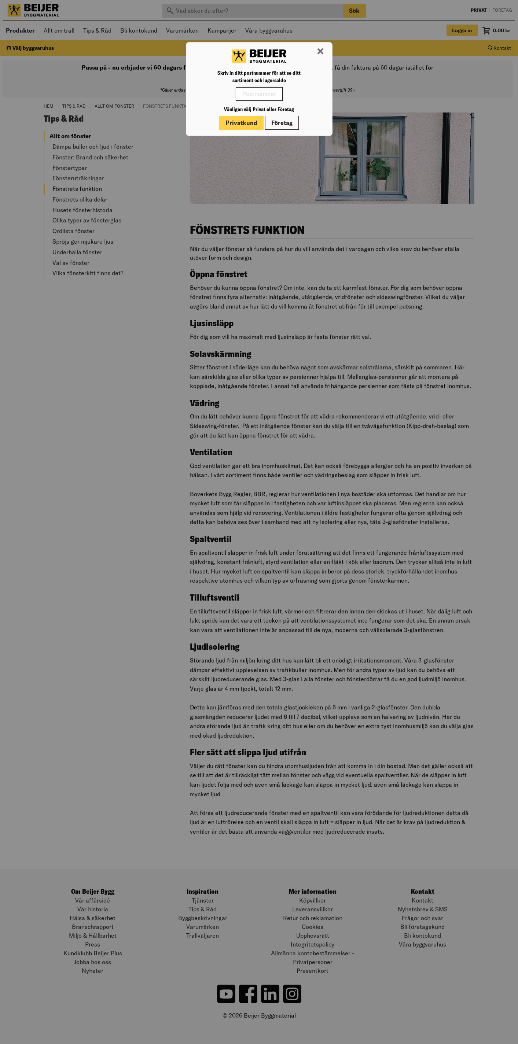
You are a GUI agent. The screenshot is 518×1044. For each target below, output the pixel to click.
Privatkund (241, 122)
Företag (282, 122)
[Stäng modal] (320, 51)
